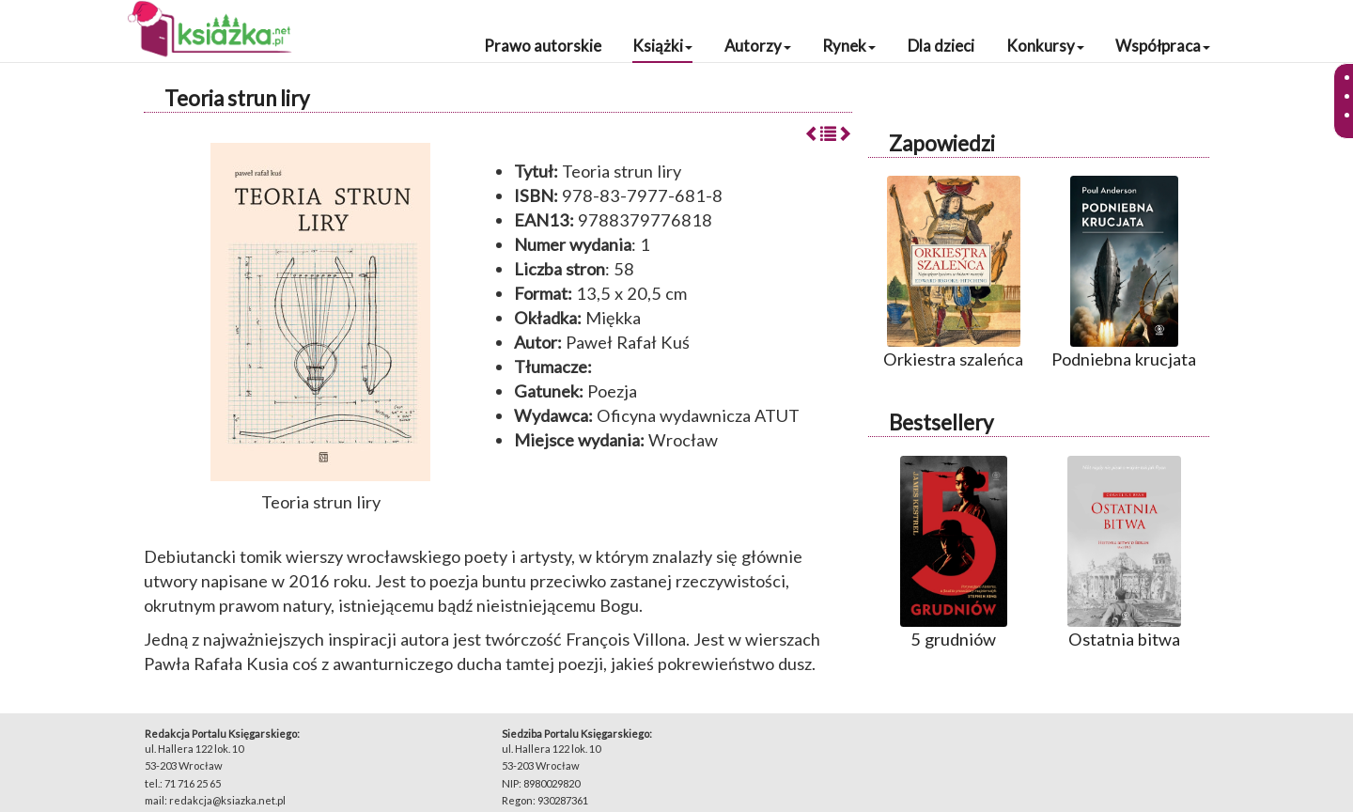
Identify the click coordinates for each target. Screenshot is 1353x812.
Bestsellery (941, 422)
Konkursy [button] (1045, 45)
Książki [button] (662, 45)
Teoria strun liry (236, 98)
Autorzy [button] (757, 45)
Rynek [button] (849, 45)
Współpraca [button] (1162, 45)
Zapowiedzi (942, 143)
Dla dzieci (941, 45)
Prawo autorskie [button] (542, 45)
